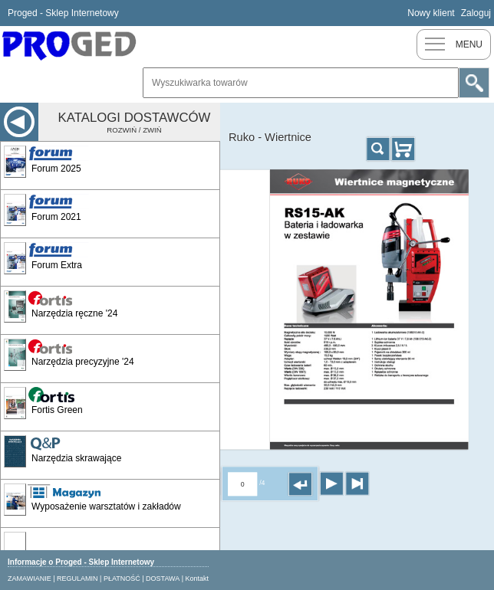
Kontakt (197, 578)
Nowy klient (430, 13)
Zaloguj (476, 13)
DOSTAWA (162, 578)
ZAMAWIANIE (29, 578)
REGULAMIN (77, 578)
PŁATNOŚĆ (122, 578)
